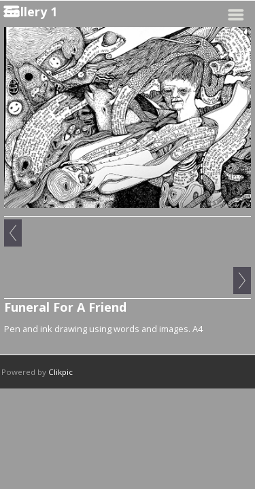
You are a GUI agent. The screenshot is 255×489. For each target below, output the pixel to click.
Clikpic (60, 372)
